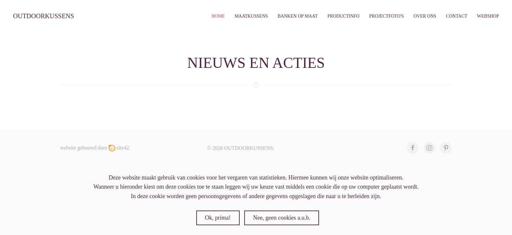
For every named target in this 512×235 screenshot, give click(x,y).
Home (218, 16)
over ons (424, 16)
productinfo (344, 16)
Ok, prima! (218, 217)
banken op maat (297, 16)
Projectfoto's (386, 16)
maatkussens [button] (251, 16)
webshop (488, 16)
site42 (123, 147)
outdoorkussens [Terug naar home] (43, 16)
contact (456, 16)
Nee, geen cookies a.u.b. (281, 217)
